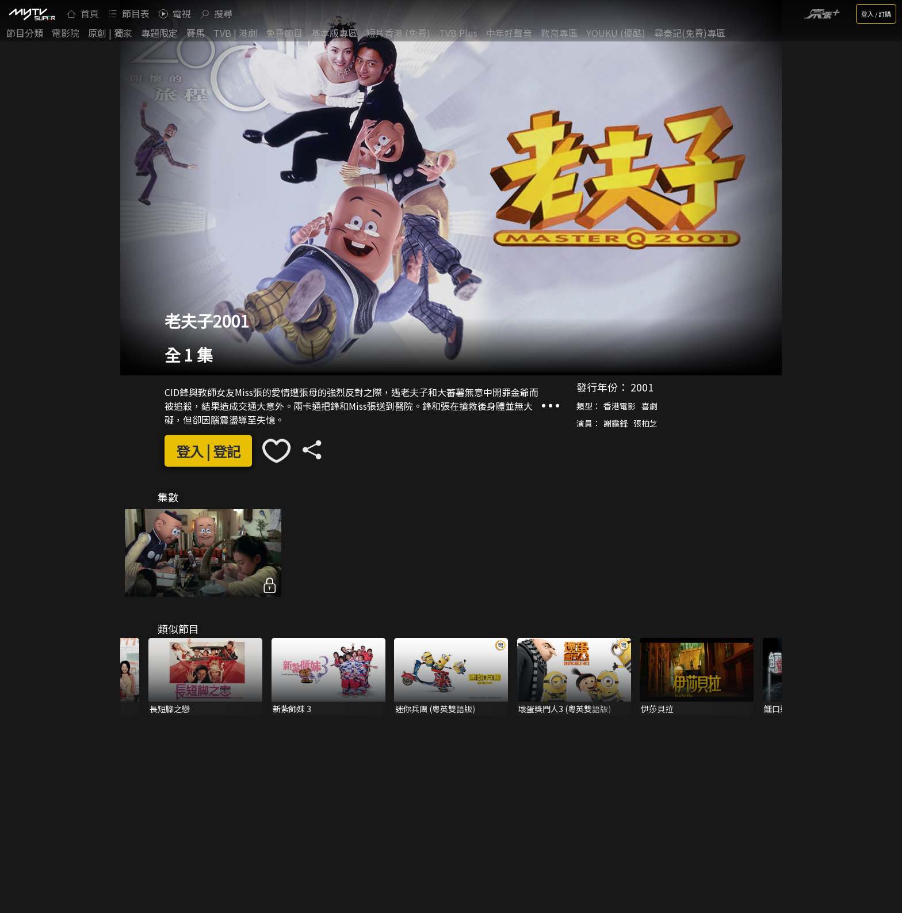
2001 (641, 386)
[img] (32, 14)
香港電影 (619, 406)
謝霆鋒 (615, 423)
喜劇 (649, 406)
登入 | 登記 (208, 450)
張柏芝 (645, 423)
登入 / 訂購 (876, 13)
